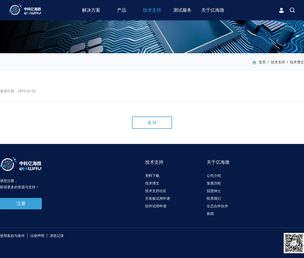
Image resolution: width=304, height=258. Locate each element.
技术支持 (152, 10)
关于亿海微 (212, 10)
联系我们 (214, 198)
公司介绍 (214, 176)
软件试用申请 (155, 206)
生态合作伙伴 (217, 206)
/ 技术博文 (294, 62)
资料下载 (152, 176)
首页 (262, 62)
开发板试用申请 (157, 198)
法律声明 (37, 236)
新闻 (210, 214)
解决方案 (91, 10)
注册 (21, 203)
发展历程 (214, 183)
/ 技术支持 (275, 62)
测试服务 (182, 10)
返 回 (152, 122)
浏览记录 (57, 236)
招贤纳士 (214, 191)
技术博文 (152, 183)
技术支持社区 (155, 191)
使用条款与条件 (12, 236)
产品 (121, 10)
